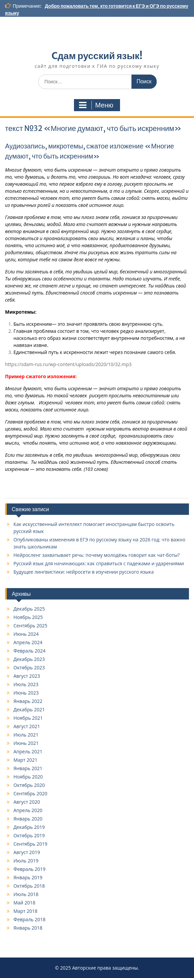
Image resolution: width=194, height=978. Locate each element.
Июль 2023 (25, 684)
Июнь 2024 (26, 634)
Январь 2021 (27, 768)
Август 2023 (26, 676)
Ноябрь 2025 (28, 617)
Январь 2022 (27, 701)
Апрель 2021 (27, 751)
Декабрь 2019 (29, 827)
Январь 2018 (27, 928)
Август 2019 (26, 852)
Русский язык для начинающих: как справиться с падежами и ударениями (98, 563)
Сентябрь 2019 (30, 844)
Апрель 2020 (27, 810)
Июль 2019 (25, 860)
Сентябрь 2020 (30, 793)
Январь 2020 (27, 818)
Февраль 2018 (29, 919)
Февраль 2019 (29, 869)
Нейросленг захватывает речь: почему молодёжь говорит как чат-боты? (96, 555)
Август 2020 (26, 802)
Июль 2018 (25, 894)
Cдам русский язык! (96, 56)
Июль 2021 (25, 734)
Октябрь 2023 (29, 667)
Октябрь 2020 (29, 785)
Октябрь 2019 (29, 835)
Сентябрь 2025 (30, 625)
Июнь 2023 (26, 693)
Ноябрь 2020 (28, 776)
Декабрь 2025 (29, 609)
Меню (96, 105)
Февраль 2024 (29, 651)
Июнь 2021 (26, 743)
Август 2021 (26, 726)
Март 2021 (25, 760)
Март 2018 (25, 911)
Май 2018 (24, 902)
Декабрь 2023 (29, 659)
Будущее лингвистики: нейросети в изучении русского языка (83, 572)
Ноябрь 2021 (28, 718)
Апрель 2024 (27, 642)
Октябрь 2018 (29, 886)
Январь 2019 (27, 877)
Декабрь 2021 (29, 709)
